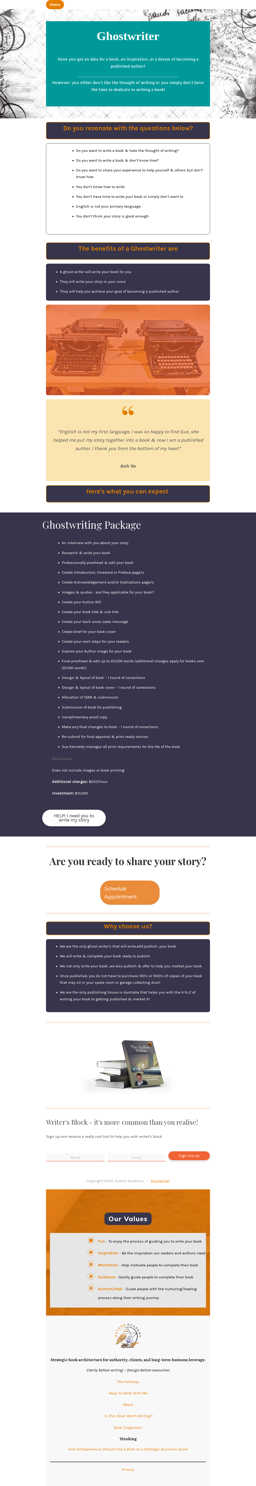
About (128, 1404)
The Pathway (128, 1382)
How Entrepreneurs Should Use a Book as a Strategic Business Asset (128, 1449)
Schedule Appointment (120, 892)
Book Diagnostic (128, 1427)
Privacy (128, 1469)
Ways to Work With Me (128, 1393)
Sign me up (189, 1155)
